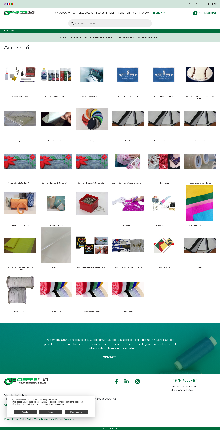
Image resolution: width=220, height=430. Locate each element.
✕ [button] (88, 399)
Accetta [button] (25, 412)
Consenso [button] (69, 419)
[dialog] (51, 406)
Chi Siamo (172, 4)
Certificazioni (141, 12)
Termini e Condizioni (44, 419)
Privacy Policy (11, 419)
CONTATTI (110, 357)
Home (6, 31)
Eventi (191, 4)
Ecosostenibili (105, 12)
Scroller (115, 428)
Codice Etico (182, 4)
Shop (160, 13)
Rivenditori (123, 12)
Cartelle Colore (83, 12)
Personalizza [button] (76, 412)
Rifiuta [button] (51, 412)
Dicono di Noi (201, 4)
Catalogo (62, 13)
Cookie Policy (26, 419)
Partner (59, 419)
